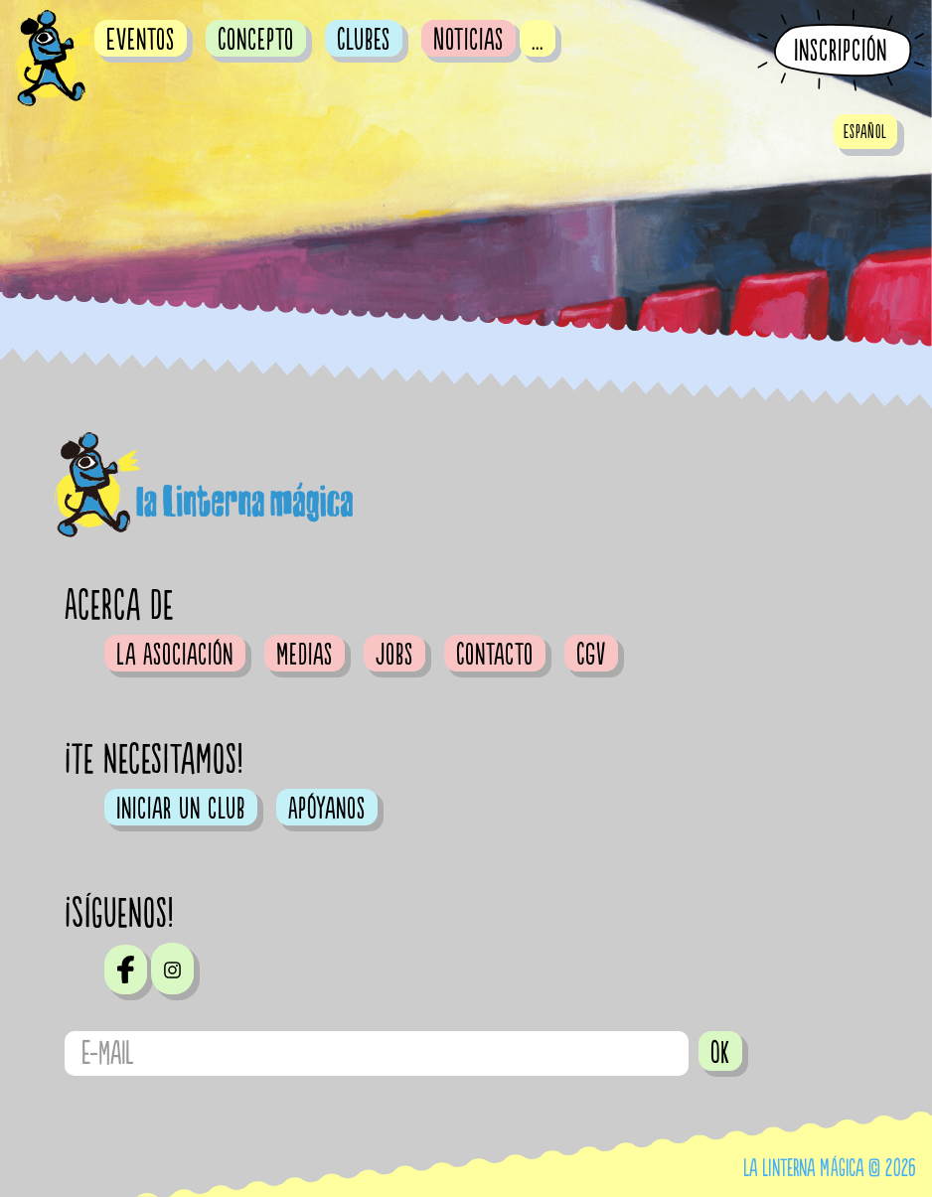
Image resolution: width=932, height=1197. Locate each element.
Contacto (495, 655)
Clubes (363, 40)
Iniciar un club (180, 808)
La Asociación (174, 655)
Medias (304, 655)
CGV (591, 655)
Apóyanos (327, 808)
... (538, 40)
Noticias (468, 40)
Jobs (394, 655)
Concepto (256, 40)
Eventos (140, 40)
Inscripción (840, 51)
